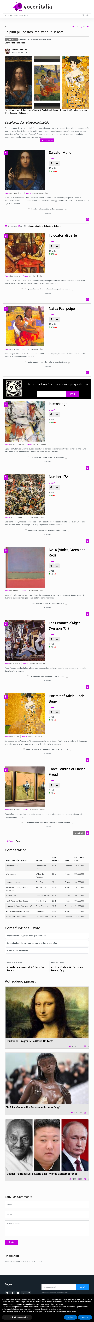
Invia (72, 394)
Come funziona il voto (15, 42)
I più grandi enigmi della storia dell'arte (44, 226)
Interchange (59, 404)
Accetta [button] (85, 1317)
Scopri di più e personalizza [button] (17, 1317)
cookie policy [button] (58, 1304)
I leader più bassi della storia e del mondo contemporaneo (42, 1174)
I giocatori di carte (63, 235)
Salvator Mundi (61, 152)
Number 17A (59, 477)
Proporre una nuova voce (17, 950)
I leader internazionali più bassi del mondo (24, 969)
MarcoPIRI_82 (20, 49)
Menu (85, 7)
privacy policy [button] (85, 1299)
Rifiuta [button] (70, 1317)
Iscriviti (82, 1287)
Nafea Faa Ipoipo (62, 308)
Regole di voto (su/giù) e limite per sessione (26, 935)
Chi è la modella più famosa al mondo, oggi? (68, 969)
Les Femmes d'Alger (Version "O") (65, 625)
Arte (7, 26)
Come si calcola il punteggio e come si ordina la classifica (32, 943)
